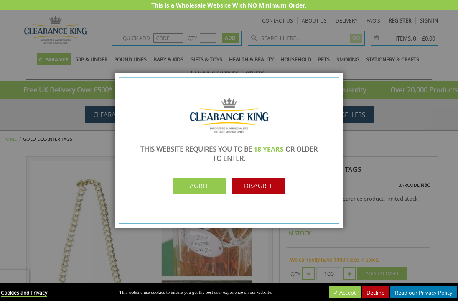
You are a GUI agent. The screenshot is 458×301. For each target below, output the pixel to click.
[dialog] (229, 150)
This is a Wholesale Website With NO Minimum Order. (229, 5)
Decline (375, 292)
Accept (347, 292)
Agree (192, 186)
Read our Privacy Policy (424, 292)
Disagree (265, 186)
